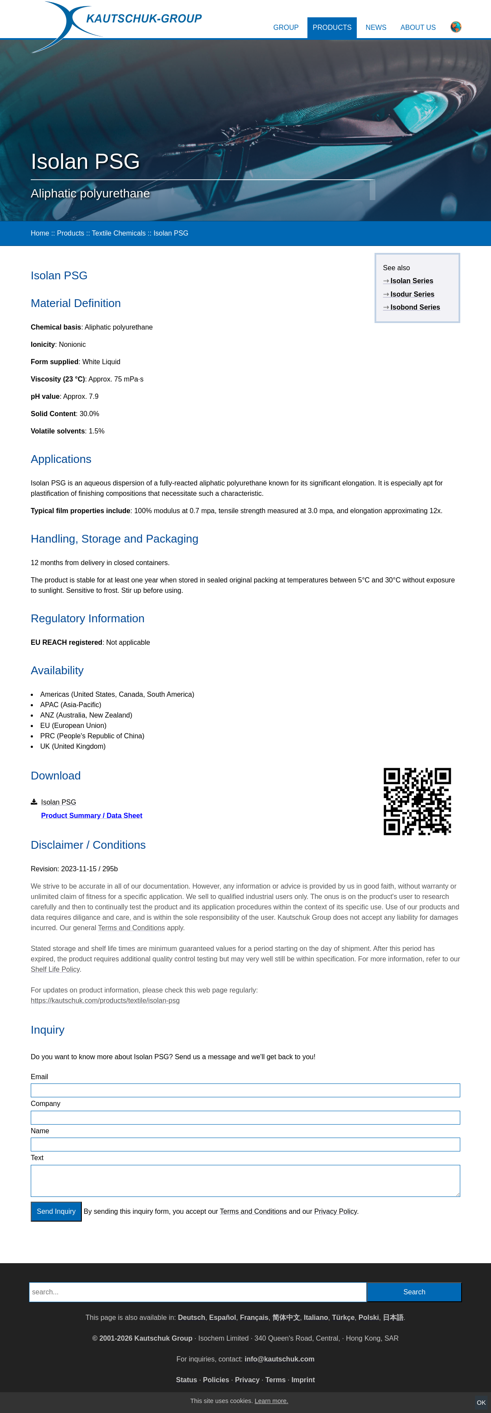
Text (37, 1157)
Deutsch (191, 1317)
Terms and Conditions (131, 927)
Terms (275, 1380)
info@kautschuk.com (279, 1359)
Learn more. (271, 1400)
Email (39, 1076)
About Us (418, 27)
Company (45, 1103)
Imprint (303, 1380)
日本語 (393, 1317)
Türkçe (343, 1317)
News (376, 27)
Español (222, 1317)
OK (481, 1402)
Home (40, 233)
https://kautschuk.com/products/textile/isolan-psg (105, 1000)
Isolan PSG (170, 233)
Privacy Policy (335, 1211)
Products (332, 27)
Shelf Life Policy (55, 969)
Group (286, 27)
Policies (216, 1380)
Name (40, 1131)
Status (186, 1380)
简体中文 (286, 1317)
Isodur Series (409, 294)
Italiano (316, 1317)
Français (254, 1317)
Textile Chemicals (118, 233)
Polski (369, 1317)
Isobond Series (411, 307)
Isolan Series (408, 281)
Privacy (247, 1380)
